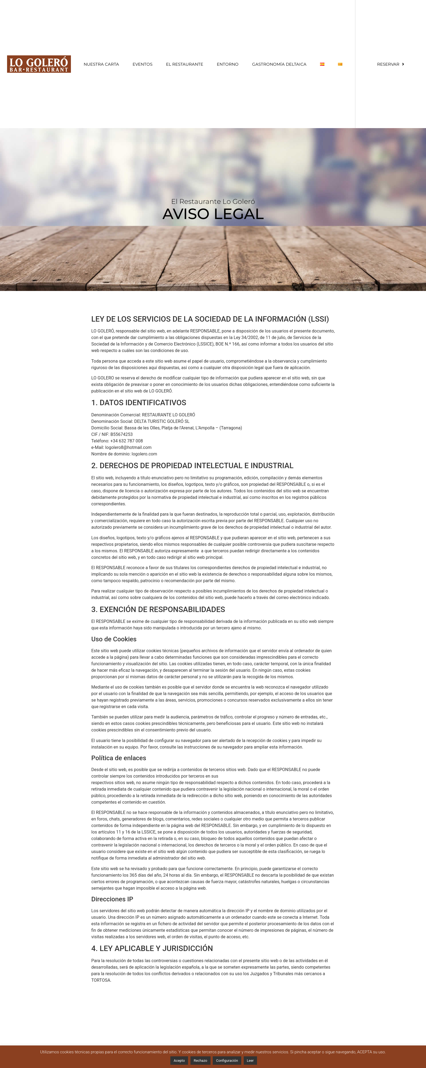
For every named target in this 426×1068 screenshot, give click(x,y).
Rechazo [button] (200, 1061)
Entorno (228, 64)
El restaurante (184, 64)
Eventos (142, 64)
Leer (250, 1061)
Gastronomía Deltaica (279, 64)
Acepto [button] (179, 1061)
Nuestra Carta (101, 64)
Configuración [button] (227, 1061)
